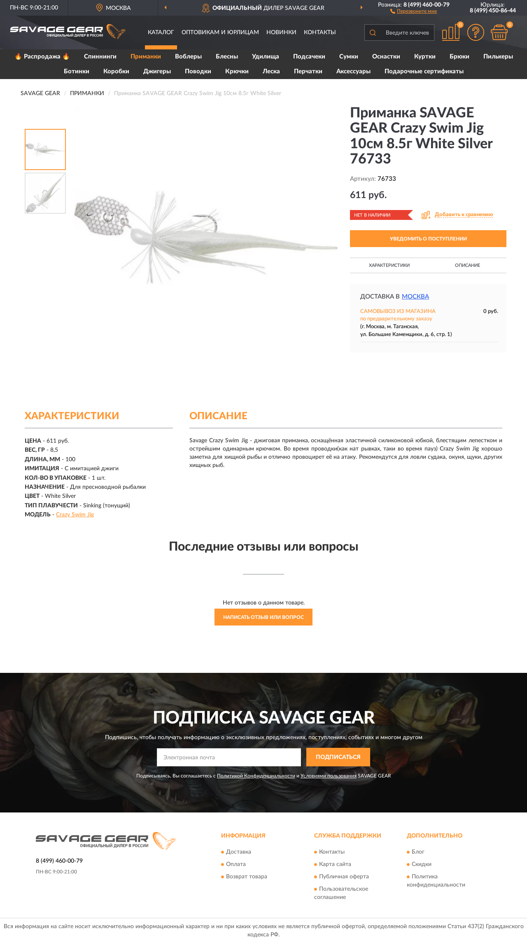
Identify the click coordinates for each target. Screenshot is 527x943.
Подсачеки (309, 57)
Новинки (281, 32)
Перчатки (308, 71)
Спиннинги (100, 57)
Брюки (459, 57)
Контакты (320, 32)
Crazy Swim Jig (75, 515)
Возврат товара (246, 877)
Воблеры (188, 57)
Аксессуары (353, 71)
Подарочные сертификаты (424, 71)
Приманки (146, 57)
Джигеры (157, 71)
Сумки (348, 57)
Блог (418, 852)
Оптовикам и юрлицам (220, 32)
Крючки (237, 71)
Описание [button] (467, 265)
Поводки (198, 71)
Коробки (116, 71)
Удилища (265, 57)
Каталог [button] (161, 32)
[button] (413, 10)
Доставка (238, 852)
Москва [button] (415, 297)
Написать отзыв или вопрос (263, 617)
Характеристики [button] (389, 265)
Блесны (227, 57)
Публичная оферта (344, 877)
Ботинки (76, 71)
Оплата (236, 864)
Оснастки (386, 57)
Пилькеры (498, 57)
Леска (271, 71)
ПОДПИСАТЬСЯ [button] (338, 757)
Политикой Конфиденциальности (256, 775)
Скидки (421, 864)
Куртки (425, 57)
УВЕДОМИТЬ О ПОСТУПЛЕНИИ (428, 238)
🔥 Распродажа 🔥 (42, 57)
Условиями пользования (329, 775)
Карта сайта (335, 864)
